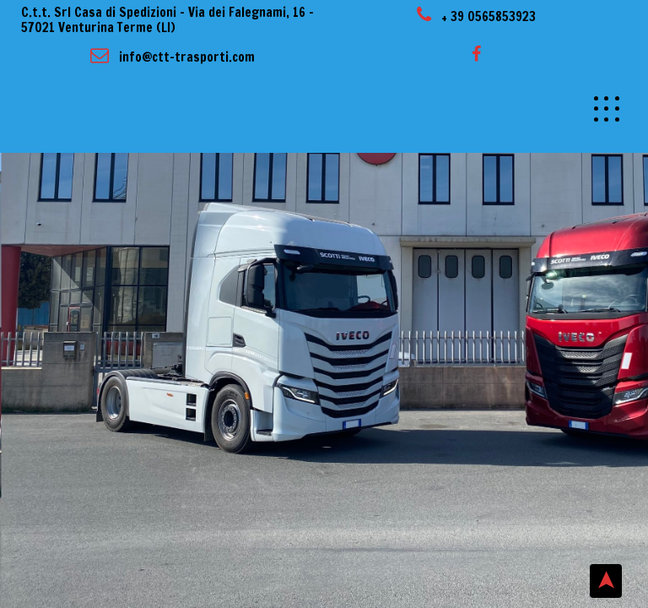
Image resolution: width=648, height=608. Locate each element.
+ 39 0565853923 (476, 16)
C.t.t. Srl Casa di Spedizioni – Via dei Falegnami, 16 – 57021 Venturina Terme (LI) (167, 19)
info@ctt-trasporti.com (172, 57)
